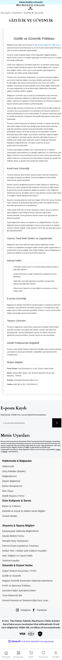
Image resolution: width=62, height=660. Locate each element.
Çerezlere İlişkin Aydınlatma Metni (19, 590)
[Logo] (30, 7)
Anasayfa (6, 654)
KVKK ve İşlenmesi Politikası (16, 585)
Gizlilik (5, 451)
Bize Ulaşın (7, 491)
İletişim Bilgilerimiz (11, 481)
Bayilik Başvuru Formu (13, 496)
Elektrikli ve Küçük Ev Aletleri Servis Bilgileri (23, 511)
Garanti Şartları (9, 516)
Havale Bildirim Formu (13, 536)
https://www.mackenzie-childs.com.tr (48, 45)
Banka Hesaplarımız (12, 486)
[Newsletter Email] (26, 423)
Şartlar (58, 449)
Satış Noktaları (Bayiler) (14, 471)
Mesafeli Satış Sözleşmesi (15, 541)
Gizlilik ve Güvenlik (11, 576)
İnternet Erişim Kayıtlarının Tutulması (20, 546)
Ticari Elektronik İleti (12, 595)
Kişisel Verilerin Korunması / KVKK (19, 571)
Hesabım (55, 654)
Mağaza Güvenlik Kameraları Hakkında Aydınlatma (27, 580)
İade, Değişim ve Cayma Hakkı (17, 555)
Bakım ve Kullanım (11, 506)
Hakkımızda (8, 466)
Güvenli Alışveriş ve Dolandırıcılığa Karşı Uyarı (25, 600)
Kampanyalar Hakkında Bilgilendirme (20, 531)
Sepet (31, 654)
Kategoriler (19, 654)
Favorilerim (43, 654)
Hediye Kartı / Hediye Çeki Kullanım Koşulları (24, 550)
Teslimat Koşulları (11, 560)
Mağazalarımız (9, 476)
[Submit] (56, 422)
